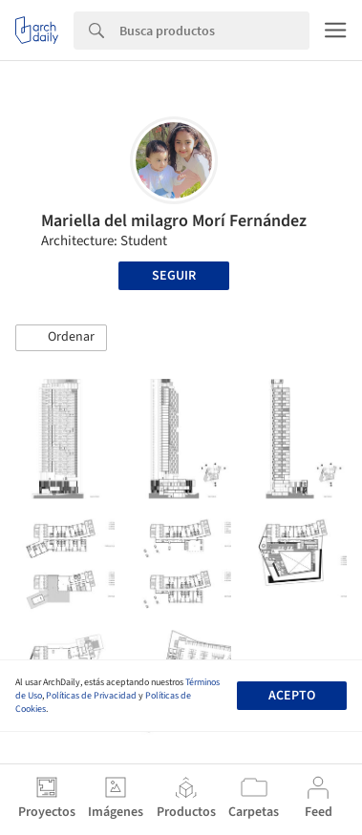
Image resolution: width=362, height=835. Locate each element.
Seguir (174, 275)
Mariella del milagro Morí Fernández (174, 221)
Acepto (291, 695)
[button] (61, 337)
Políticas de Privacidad (91, 695)
